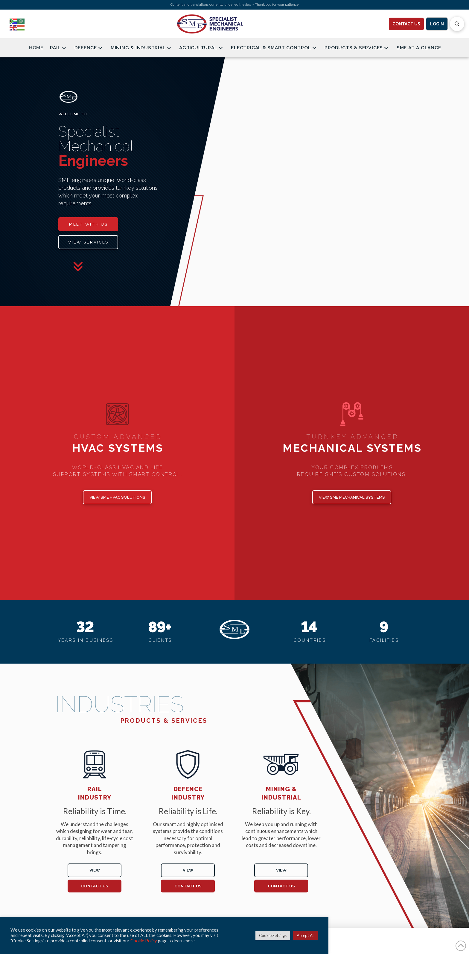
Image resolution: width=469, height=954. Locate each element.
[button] (457, 24)
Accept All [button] (305, 935)
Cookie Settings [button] (273, 935)
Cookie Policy (143, 940)
